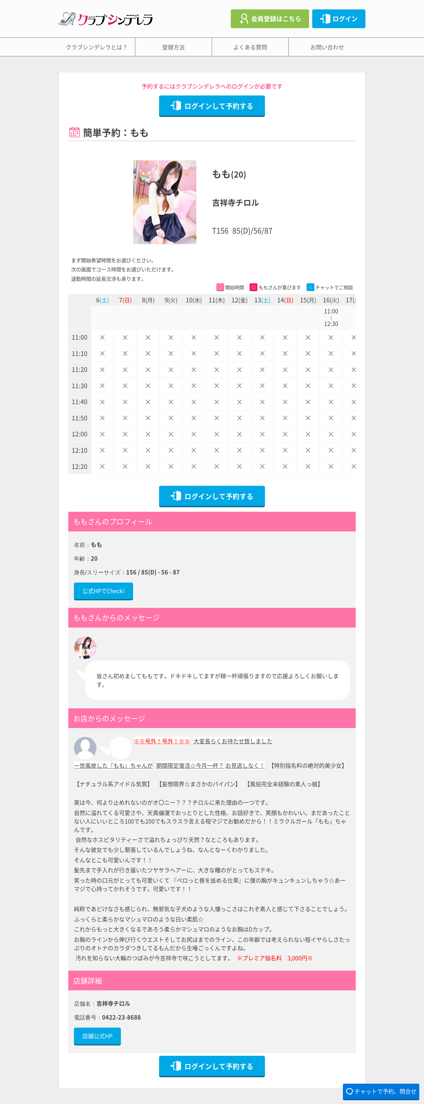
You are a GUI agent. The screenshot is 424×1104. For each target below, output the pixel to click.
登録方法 (173, 47)
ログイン (345, 18)
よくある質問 (250, 47)
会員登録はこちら (276, 18)
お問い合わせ (327, 47)
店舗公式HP (97, 1036)
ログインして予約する (218, 105)
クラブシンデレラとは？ (97, 47)
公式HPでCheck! (103, 591)
